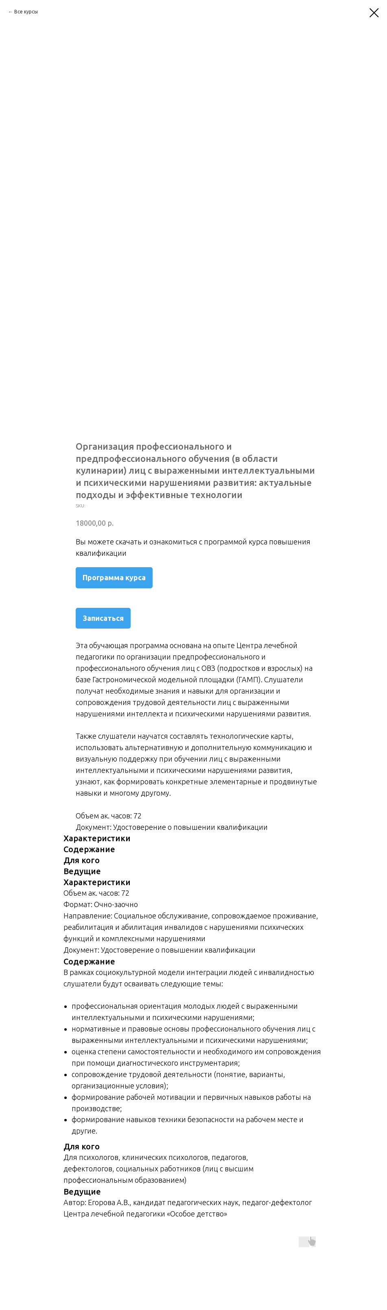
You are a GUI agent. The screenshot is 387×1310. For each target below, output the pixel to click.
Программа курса (114, 577)
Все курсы (26, 11)
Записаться (103, 618)
